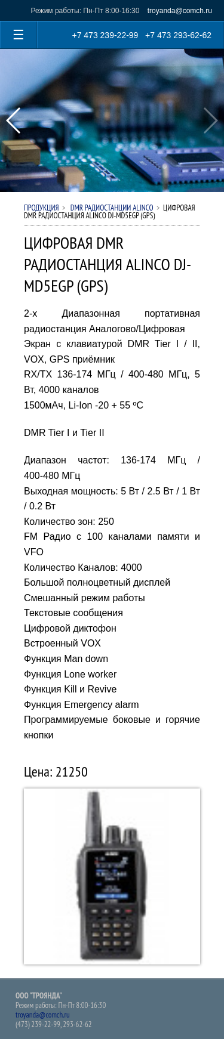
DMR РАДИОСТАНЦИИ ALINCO (111, 208)
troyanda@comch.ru (180, 11)
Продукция (41, 208)
